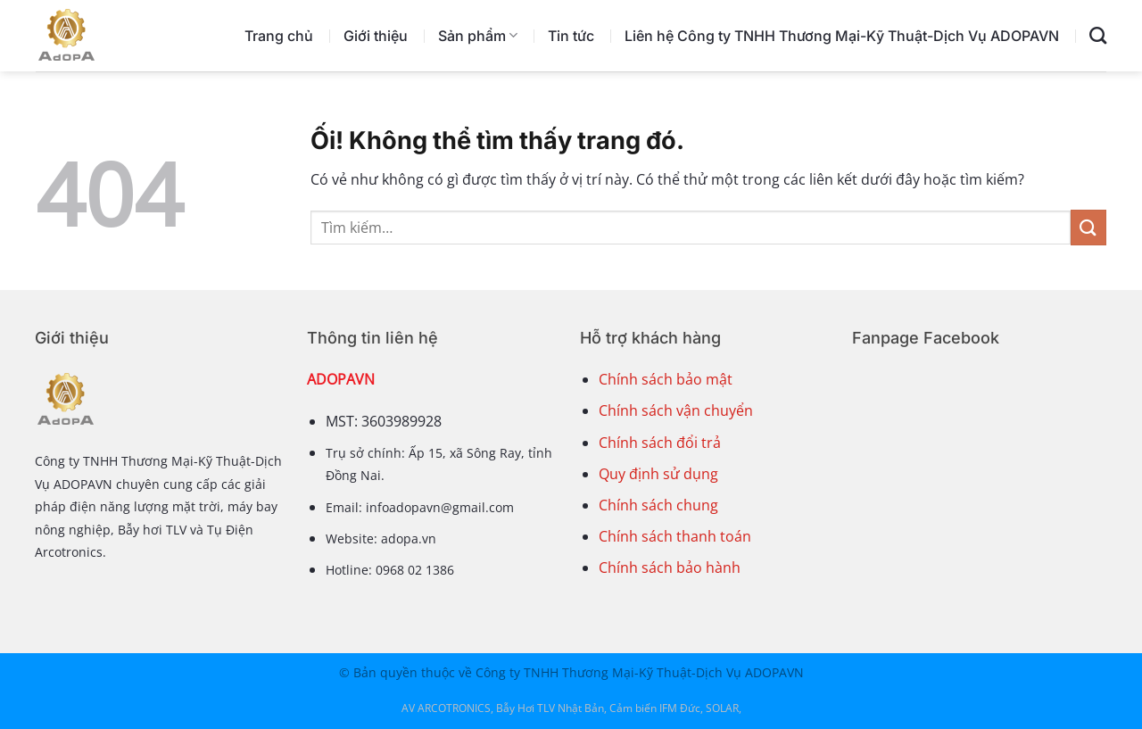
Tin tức (571, 36)
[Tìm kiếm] (1097, 35)
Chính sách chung (658, 505)
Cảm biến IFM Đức (654, 708)
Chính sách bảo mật (665, 379)
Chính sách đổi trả (660, 442)
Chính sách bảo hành (670, 567)
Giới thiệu (375, 36)
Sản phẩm (477, 36)
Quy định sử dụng (658, 474)
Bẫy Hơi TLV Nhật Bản (550, 708)
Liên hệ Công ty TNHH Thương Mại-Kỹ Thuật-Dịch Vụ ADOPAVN (842, 36)
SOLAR (722, 708)
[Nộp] (1088, 227)
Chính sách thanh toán (675, 536)
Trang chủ (278, 36)
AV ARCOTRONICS (446, 708)
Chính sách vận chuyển (676, 410)
